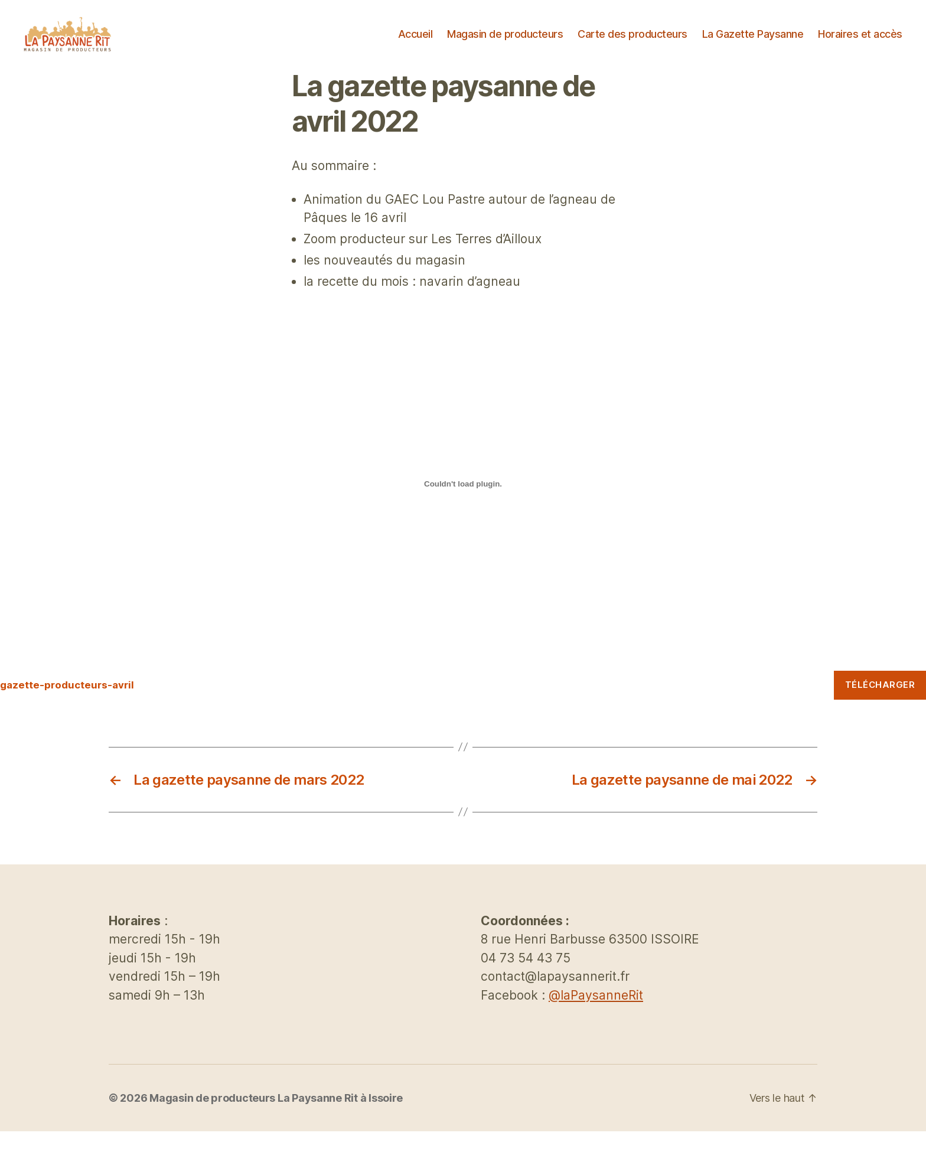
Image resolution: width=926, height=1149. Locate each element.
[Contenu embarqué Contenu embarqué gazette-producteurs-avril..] (463, 501)
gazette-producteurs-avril (67, 703)
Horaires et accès (860, 43)
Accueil (415, 43)
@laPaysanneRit (596, 1013)
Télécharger (880, 702)
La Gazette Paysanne (753, 43)
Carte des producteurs (632, 43)
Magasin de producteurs (505, 43)
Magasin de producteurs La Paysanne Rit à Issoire (276, 1115)
